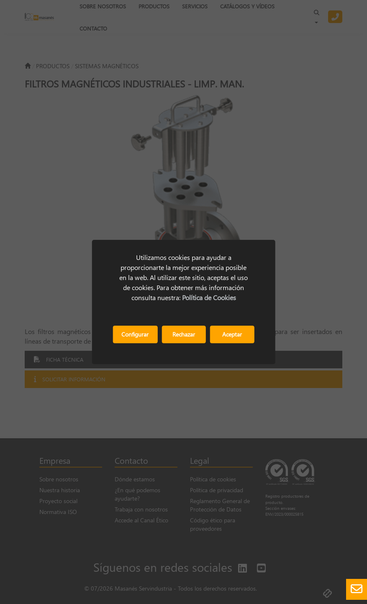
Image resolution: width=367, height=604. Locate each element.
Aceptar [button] (232, 334)
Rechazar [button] (183, 334)
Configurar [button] (135, 334)
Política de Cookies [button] (209, 297)
